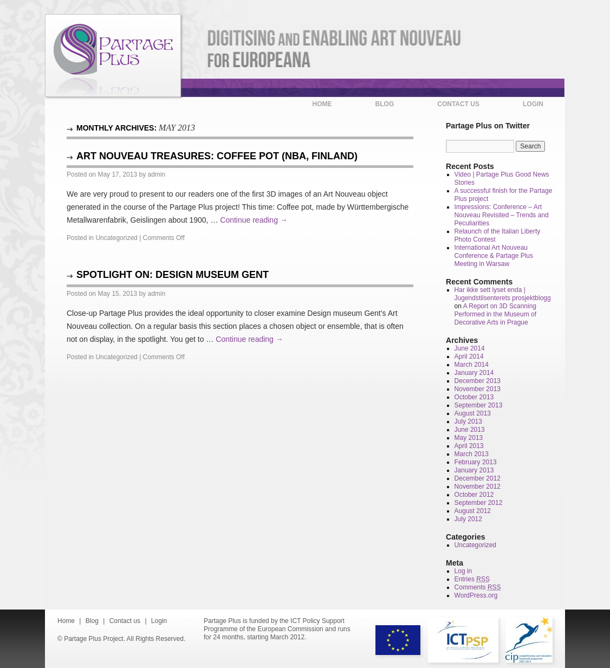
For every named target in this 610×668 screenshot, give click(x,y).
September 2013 (479, 405)
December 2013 (478, 381)
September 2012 (479, 503)
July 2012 (468, 519)
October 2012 (474, 494)
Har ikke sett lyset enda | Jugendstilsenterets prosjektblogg (503, 294)
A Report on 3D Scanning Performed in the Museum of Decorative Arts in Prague (495, 314)
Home (322, 104)
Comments (478, 587)
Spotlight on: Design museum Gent (172, 274)
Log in (463, 571)
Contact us (458, 104)
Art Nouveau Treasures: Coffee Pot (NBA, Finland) (217, 156)
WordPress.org (476, 595)
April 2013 (469, 446)
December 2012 (478, 478)
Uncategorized (116, 238)
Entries (472, 579)
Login (533, 104)
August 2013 (473, 413)
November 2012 (478, 486)
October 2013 (474, 397)
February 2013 (476, 462)
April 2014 (469, 356)
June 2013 (470, 429)
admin (156, 174)
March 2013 (472, 454)
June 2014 (470, 348)
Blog (384, 104)
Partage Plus (113, 56)
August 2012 (473, 511)
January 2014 (474, 373)
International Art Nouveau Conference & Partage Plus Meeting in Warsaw (494, 256)
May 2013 (469, 438)
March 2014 (472, 364)
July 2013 (468, 421)
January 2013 (474, 470)
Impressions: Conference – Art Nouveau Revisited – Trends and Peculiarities (502, 215)
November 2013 (478, 389)
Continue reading (254, 220)
